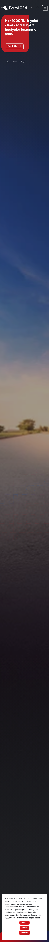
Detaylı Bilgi (14, 46)
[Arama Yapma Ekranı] (37, 7)
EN (32, 8)
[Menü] (45, 8)
